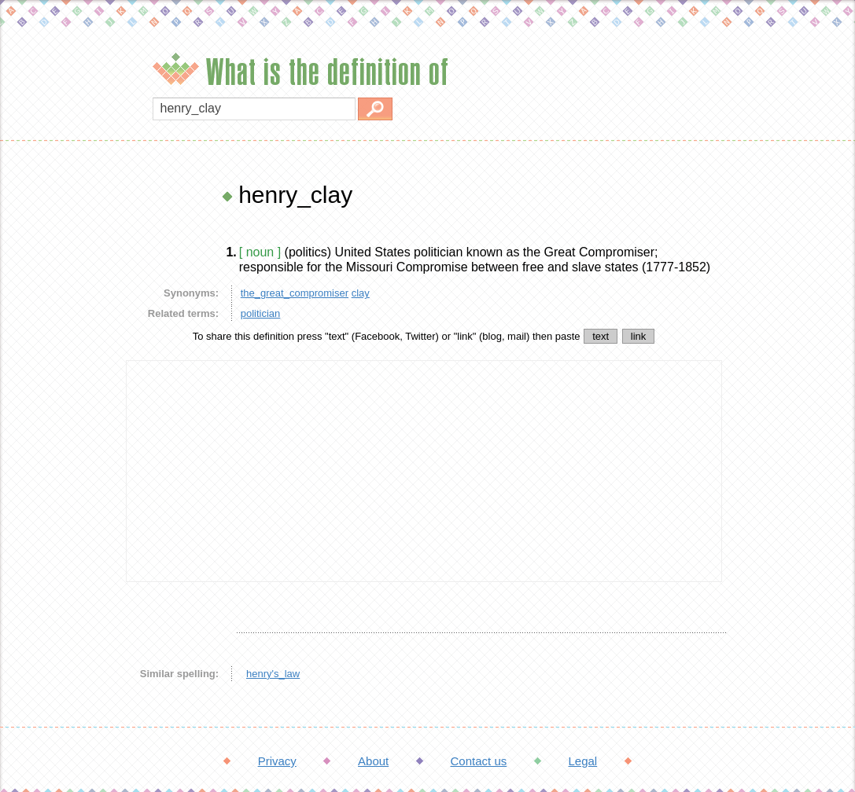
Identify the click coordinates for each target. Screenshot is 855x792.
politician (261, 313)
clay (361, 293)
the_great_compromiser (294, 293)
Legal (582, 761)
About (373, 761)
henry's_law (273, 674)
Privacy (277, 761)
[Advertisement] (59, 417)
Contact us (479, 761)
